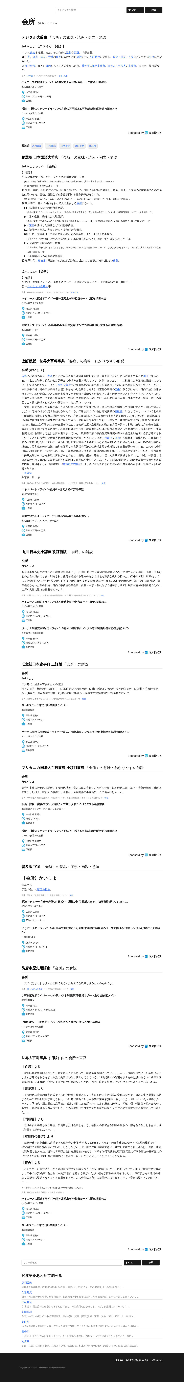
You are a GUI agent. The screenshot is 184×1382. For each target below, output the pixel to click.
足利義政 (36, 146)
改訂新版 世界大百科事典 (43, 361)
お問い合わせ (156, 1360)
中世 (27, 56)
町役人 (111, 65)
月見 (131, 56)
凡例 (66, 76)
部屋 (76, 52)
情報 (60, 76)
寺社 (50, 56)
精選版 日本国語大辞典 (40, 157)
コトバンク (36, 10)
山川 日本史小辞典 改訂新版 (44, 552)
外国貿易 (79, 146)
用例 (145, 376)
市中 (117, 389)
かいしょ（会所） (37, 286)
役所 (115, 260)
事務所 (132, 65)
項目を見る (43, 889)
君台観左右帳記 (72, 464)
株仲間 (86, 65)
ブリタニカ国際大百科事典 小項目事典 (53, 768)
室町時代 (95, 56)
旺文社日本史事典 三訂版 (42, 664)
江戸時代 (30, 65)
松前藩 (42, 260)
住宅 (58, 56)
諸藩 (31, 225)
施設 (79, 56)
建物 (68, 52)
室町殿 (118, 411)
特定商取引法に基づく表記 (137, 1360)
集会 (32, 52)
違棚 (117, 437)
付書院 (108, 437)
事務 (79, 203)
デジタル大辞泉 (34, 37)
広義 (24, 376)
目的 (48, 65)
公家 (35, 56)
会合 (151, 56)
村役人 (122, 65)
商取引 (92, 146)
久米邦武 (51, 146)
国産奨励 (65, 146)
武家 (43, 56)
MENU (24, 3)
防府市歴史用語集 (36, 968)
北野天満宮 (64, 385)
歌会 (115, 56)
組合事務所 (98, 65)
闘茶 (123, 56)
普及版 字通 (31, 867)
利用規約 (119, 1360)
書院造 (28, 473)
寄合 (50, 376)
